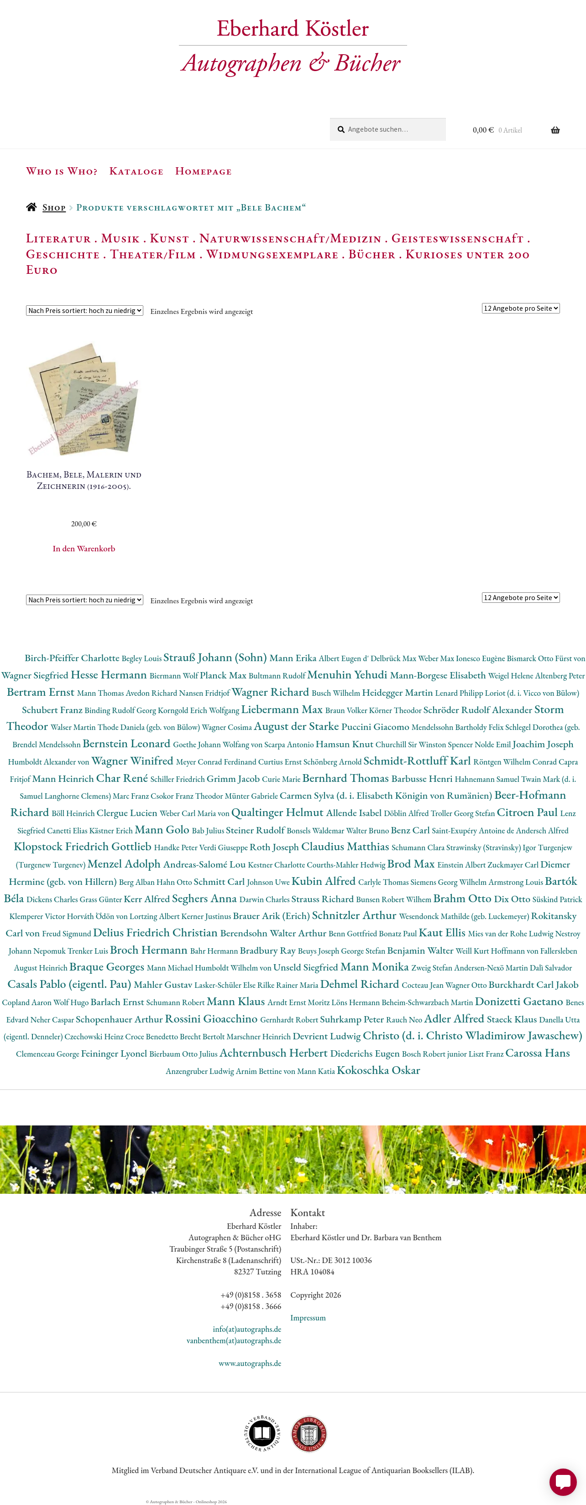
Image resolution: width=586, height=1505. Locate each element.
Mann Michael (171, 967)
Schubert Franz (53, 709)
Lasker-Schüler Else (225, 985)
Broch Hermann (150, 949)
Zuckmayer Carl (513, 864)
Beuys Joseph (319, 950)
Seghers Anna (206, 898)
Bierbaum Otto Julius (184, 1053)
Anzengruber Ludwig (200, 1071)
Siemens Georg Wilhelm (449, 882)
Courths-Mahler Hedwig (347, 864)
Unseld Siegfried (306, 967)
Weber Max (437, 658)
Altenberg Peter (560, 675)
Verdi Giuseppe (224, 847)
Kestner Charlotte (277, 864)
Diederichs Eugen (366, 1053)
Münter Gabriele (252, 796)
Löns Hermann (356, 1002)
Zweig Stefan (433, 967)
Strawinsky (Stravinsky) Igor (492, 847)
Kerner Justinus (207, 916)
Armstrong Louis (516, 882)
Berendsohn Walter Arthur (274, 933)
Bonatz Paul (399, 933)
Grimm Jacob (234, 778)
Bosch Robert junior (435, 1053)
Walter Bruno (368, 830)
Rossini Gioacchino (212, 1018)
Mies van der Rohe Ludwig (511, 933)
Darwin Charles (266, 899)
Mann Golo (163, 829)
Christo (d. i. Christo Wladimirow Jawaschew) (472, 1035)
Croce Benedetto (152, 1036)
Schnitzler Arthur (355, 915)
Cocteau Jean (423, 985)
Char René (123, 778)
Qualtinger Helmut (278, 812)
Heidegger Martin (398, 692)
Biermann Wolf (175, 675)
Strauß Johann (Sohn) (216, 657)
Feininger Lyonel (115, 1053)
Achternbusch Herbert (274, 1052)
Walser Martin (74, 727)
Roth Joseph (275, 846)
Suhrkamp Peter (353, 1019)
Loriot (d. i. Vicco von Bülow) (532, 693)
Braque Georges (108, 966)
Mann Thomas (101, 693)
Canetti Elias (68, 830)
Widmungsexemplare (272, 254)
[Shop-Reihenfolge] (84, 310)
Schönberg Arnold (333, 761)
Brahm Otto (463, 898)
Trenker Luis (89, 950)
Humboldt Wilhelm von (234, 967)
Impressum (308, 1317)
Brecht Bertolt (203, 1036)
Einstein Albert (462, 864)
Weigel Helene (511, 675)
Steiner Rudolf (256, 830)
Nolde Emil (494, 744)
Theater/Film (153, 254)
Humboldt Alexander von (49, 761)
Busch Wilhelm (337, 693)
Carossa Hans (537, 1052)
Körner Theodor (396, 710)
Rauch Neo (405, 1019)
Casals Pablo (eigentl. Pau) (70, 983)
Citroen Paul (528, 812)
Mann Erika (294, 657)
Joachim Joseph (543, 743)
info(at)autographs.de (247, 1329)
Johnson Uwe (269, 882)
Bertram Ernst (42, 691)
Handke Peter (176, 847)
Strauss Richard (324, 898)
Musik (120, 238)
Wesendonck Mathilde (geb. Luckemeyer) (465, 916)
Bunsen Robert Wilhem (394, 899)
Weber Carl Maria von (195, 813)
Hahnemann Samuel (488, 779)
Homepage (203, 170)
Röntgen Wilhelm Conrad (516, 761)
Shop (54, 207)
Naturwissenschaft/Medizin (290, 238)
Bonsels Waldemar (316, 830)
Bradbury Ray (269, 950)
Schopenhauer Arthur (120, 1019)
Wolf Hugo (72, 1002)
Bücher (371, 254)
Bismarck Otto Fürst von (546, 658)
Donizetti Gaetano (520, 1001)
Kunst (169, 238)
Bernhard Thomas (346, 778)
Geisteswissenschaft (458, 238)
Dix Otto (513, 898)
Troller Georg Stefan (463, 813)
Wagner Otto (467, 985)
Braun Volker (347, 710)
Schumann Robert (176, 1002)
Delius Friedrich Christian (156, 932)
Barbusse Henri (423, 778)
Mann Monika (376, 966)
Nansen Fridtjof (205, 693)
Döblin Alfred (407, 813)
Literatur (58, 238)
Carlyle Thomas (384, 882)
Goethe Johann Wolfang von (218, 744)
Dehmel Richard (361, 983)
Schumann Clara (419, 847)
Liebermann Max (283, 709)
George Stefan (364, 950)
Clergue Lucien (128, 812)
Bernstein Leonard (128, 743)
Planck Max (224, 675)
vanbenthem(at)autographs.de (234, 1340)
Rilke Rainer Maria (288, 985)
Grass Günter (102, 899)
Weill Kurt (473, 950)
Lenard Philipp (460, 693)
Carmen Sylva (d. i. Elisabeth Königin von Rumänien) (387, 795)
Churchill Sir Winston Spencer (425, 744)
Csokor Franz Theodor (188, 796)
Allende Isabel (355, 812)
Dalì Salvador (551, 967)
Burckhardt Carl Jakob (533, 984)
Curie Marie (282, 779)
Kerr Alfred (148, 898)
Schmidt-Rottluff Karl (419, 760)
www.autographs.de (250, 1363)
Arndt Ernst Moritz (299, 1002)
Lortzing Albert (156, 916)
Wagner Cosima (228, 727)
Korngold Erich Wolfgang (199, 710)
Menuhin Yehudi (348, 674)
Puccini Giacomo (376, 726)
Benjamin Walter (421, 950)
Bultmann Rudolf (278, 675)
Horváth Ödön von (98, 916)
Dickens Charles (52, 899)
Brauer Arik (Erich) (272, 915)
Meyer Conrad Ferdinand (217, 761)
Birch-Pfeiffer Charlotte (73, 657)
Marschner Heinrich (259, 1036)
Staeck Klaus (513, 1019)
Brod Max (412, 863)
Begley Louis (142, 658)
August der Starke (297, 726)
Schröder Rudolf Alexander (479, 709)
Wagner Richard (271, 691)
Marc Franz (132, 796)
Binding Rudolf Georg (120, 710)
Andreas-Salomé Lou (205, 864)
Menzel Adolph (125, 863)
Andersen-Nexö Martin (492, 967)
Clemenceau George (48, 1053)
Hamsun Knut (346, 743)
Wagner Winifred (133, 760)
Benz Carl (411, 830)
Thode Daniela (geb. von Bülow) (150, 727)
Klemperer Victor (38, 916)
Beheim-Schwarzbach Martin (428, 1002)
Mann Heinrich (64, 778)
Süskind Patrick (557, 899)
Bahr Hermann (215, 950)
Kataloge (137, 170)
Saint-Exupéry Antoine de (474, 830)
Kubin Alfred (324, 881)
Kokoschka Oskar (378, 1070)
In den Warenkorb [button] (84, 548)
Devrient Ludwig (328, 1036)
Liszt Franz (487, 1053)
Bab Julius (209, 830)
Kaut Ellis (443, 932)
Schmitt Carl (220, 881)
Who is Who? (62, 170)
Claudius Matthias (346, 846)
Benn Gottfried (354, 933)
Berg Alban (138, 882)
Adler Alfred (455, 1018)
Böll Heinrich (74, 813)
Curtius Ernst (280, 761)
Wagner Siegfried (35, 675)
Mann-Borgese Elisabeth (439, 675)
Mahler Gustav (164, 984)
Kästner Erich (111, 830)
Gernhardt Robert (290, 1019)
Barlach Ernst (118, 1001)
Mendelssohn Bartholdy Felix (459, 727)
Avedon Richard (152, 693)
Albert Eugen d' (345, 658)
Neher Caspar (53, 1019)
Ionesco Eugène (481, 658)
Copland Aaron (27, 1002)
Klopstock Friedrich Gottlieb (84, 846)
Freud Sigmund (67, 933)
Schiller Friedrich (179, 779)
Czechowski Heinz (94, 1036)
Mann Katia (317, 1071)
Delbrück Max (394, 658)
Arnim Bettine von (266, 1071)
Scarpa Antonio (289, 744)
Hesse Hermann (110, 674)
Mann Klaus (236, 1001)
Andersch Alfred (542, 830)
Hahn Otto (175, 882)
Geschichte (63, 254)
